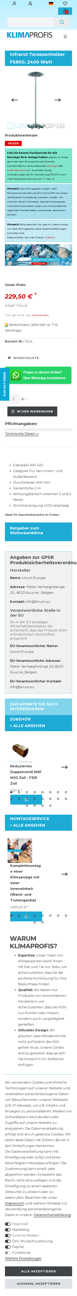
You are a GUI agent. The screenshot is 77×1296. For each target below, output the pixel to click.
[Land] (51, 3)
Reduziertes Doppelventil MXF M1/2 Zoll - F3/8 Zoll (25, 774)
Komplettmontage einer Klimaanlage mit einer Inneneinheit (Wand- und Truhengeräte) (25, 883)
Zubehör (50, 237)
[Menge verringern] (26, 399)
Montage (52, 165)
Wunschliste (23, 358)
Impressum (14, 1203)
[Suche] (62, 22)
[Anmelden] (15, 3)
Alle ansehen (27, 725)
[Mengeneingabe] (13, 399)
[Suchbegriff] (30, 22)
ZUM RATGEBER (4, 384)
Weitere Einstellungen (23, 1258)
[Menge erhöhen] (22, 399)
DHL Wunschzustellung (32, 1241)
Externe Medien (25, 1235)
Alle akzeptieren (38, 1271)
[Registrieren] (30, 3)
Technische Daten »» (22, 434)
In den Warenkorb (32, 411)
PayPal (18, 1247)
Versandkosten (40, 315)
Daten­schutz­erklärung (52, 1215)
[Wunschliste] (65, 3)
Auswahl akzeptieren (38, 1284)
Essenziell (20, 1224)
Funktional (21, 1253)
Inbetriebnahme (16, 170)
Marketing (20, 1230)
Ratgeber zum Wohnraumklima (26, 530)
